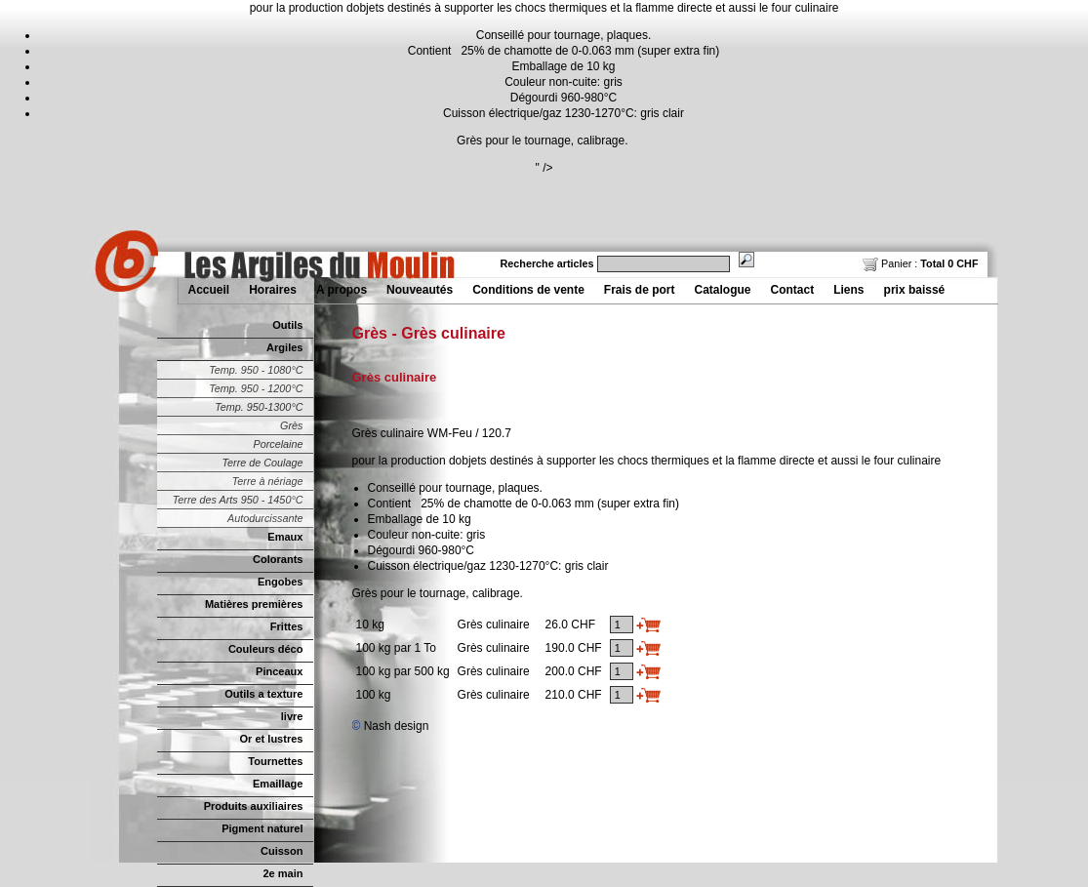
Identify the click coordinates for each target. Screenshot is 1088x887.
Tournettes (275, 761)
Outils (287, 325)
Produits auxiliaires (253, 806)
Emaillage (278, 783)
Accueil (209, 290)
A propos (341, 290)
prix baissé (915, 290)
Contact (793, 290)
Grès (291, 425)
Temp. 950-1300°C (258, 407)
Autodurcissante (264, 518)
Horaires (273, 290)
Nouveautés (419, 290)
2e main (282, 873)
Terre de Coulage (262, 462)
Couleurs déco (265, 649)
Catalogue (723, 290)
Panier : (920, 263)
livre (292, 716)
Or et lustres (271, 739)
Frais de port (639, 290)
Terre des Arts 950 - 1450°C (238, 499)
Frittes (286, 626)
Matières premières (254, 604)
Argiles (284, 347)
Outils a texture (263, 694)
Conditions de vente (528, 290)
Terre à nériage (267, 481)
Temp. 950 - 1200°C (255, 388)
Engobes (280, 581)
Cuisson (282, 851)
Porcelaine (277, 444)
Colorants (277, 559)
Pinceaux (279, 671)
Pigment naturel (262, 828)
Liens (848, 290)
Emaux (284, 537)
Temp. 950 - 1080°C (255, 370)
